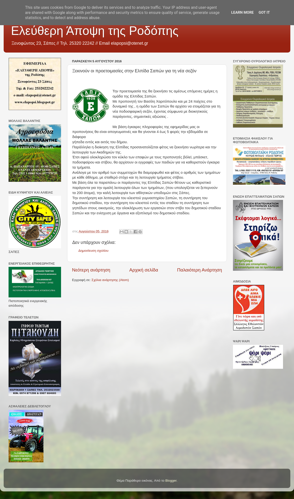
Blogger (171, 480)
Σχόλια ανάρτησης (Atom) (110, 280)
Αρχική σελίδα (143, 269)
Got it (264, 12)
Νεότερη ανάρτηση (91, 269)
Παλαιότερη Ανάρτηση (199, 269)
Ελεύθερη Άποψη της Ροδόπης (94, 31)
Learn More (242, 12)
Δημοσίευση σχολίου (93, 250)
